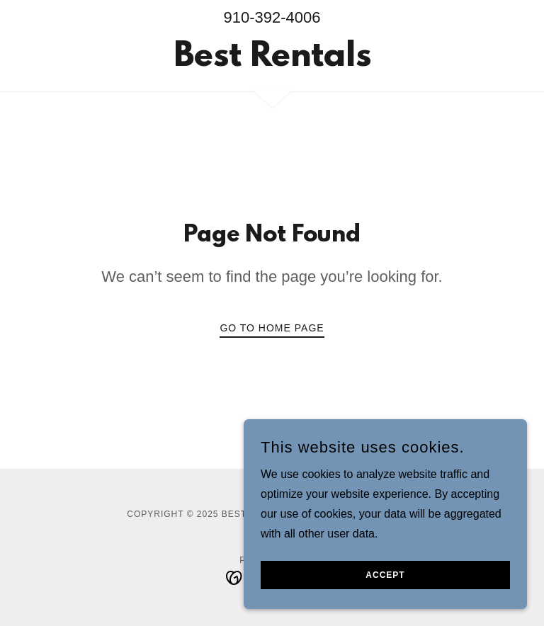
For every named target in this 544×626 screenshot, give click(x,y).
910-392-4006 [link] (271, 17)
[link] (272, 62)
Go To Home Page (272, 328)
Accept (385, 575)
